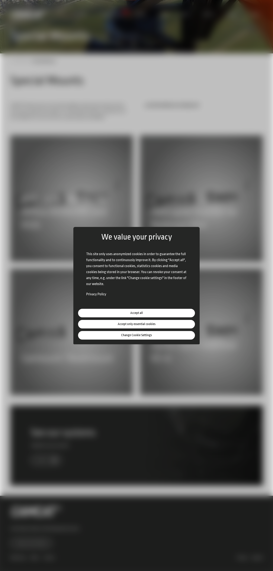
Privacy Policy (96, 294)
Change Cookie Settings (136, 335)
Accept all (136, 313)
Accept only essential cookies (136, 324)
